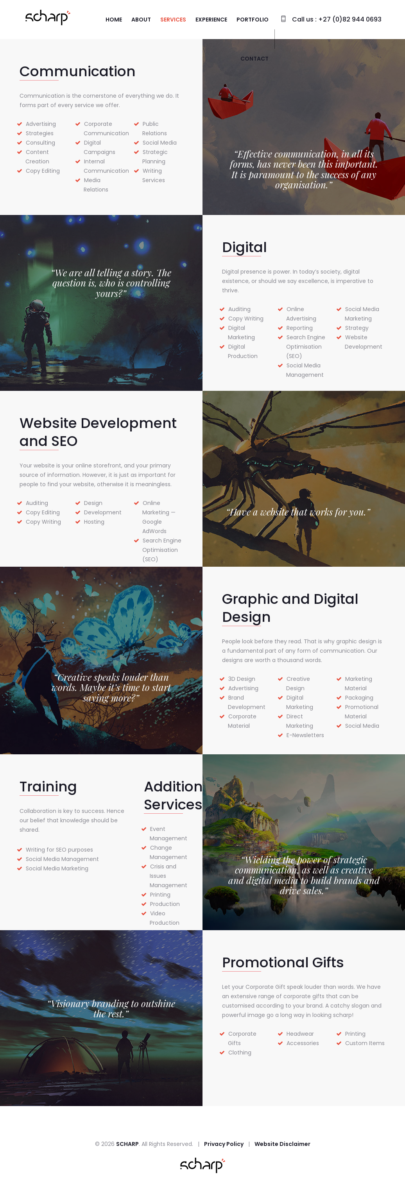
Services (173, 19)
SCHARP (127, 1144)
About (141, 19)
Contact (254, 59)
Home (114, 19)
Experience (211, 19)
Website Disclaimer (282, 1144)
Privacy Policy (224, 1144)
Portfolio (253, 19)
